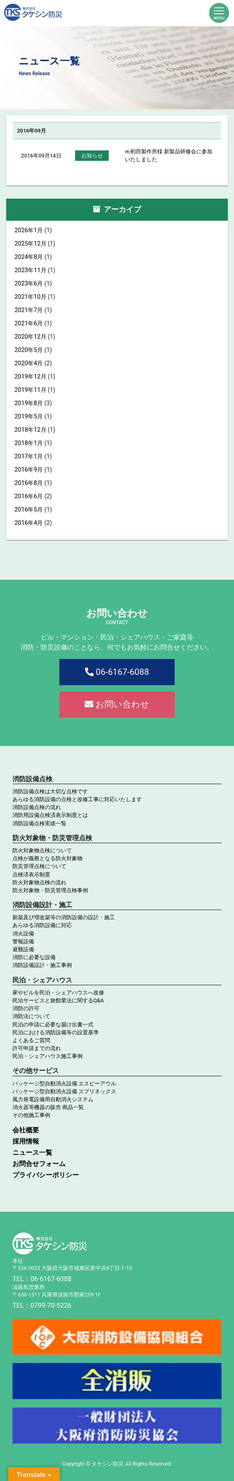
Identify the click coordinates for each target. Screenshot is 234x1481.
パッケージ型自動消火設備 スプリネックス (64, 1091)
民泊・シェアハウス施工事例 (47, 1056)
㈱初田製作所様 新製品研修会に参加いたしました (168, 155)
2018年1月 (29, 443)
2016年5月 (29, 509)
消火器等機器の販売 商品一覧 (48, 1107)
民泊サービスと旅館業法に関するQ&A (58, 1000)
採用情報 (25, 1141)
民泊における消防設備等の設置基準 (55, 1032)
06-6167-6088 (117, 672)
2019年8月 (29, 403)
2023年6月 (29, 283)
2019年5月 (29, 416)
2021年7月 (29, 310)
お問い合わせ (117, 704)
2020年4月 (29, 363)
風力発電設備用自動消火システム (52, 1099)
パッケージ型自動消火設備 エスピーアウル (64, 1083)
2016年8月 (29, 483)
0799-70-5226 (50, 1305)
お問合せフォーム (39, 1164)
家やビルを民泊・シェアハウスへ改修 (58, 992)
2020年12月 (30, 336)
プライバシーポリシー (45, 1175)
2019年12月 (30, 376)
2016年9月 (29, 469)
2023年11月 (30, 270)
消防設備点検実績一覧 (39, 823)
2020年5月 (29, 350)
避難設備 (23, 949)
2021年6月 (29, 323)
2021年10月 (30, 296)
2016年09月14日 (41, 156)
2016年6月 (29, 496)
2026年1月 (29, 230)
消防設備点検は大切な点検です (50, 791)
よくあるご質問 (31, 1040)
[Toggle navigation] (219, 12)
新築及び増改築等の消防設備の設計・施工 (63, 917)
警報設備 (23, 941)
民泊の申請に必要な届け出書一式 (52, 1024)
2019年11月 (30, 390)
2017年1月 (29, 456)
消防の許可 (25, 1008)
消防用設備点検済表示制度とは (50, 815)
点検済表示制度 (31, 874)
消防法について (31, 1016)
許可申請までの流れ (36, 1048)
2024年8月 (29, 257)
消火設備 (23, 933)
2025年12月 (30, 243)
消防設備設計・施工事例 (42, 965)
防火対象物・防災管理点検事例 (50, 890)
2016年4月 (29, 522)
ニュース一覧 (32, 1152)
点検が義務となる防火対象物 (47, 858)
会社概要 (25, 1130)
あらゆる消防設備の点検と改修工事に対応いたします (77, 799)
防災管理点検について (39, 866)
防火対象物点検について (42, 850)
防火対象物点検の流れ (39, 882)
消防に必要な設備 (34, 957)
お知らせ (92, 156)
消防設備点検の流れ (36, 807)
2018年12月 (30, 429)
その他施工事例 (31, 1115)
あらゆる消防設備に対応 (42, 925)
